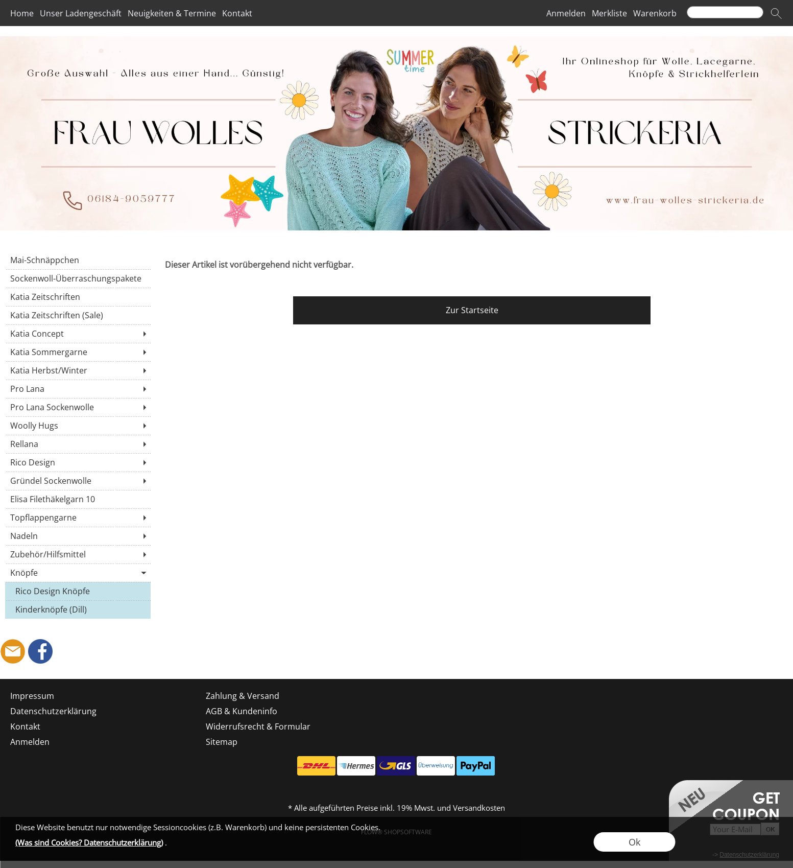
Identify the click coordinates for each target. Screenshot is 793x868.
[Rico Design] (78, 462)
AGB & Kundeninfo (241, 711)
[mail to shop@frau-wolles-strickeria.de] (13, 651)
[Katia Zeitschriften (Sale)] (78, 315)
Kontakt (237, 13)
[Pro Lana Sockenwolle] (78, 407)
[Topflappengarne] (78, 517)
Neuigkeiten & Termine (172, 13)
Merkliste (609, 13)
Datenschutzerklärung (53, 711)
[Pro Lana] (78, 389)
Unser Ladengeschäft (81, 13)
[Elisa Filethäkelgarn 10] (78, 499)
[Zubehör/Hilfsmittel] (78, 554)
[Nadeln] (78, 536)
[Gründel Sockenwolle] (78, 481)
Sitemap (221, 741)
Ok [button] (634, 842)
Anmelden (566, 13)
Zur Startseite (472, 310)
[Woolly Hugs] (78, 425)
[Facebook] (40, 651)
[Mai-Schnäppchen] (78, 260)
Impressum (32, 695)
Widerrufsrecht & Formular (258, 726)
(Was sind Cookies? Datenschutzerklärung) (89, 842)
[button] (776, 13)
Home (22, 13)
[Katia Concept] (78, 333)
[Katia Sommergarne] (78, 352)
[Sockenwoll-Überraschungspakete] (78, 278)
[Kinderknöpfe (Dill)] (78, 609)
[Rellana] (78, 444)
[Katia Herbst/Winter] (78, 370)
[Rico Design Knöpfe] (78, 591)
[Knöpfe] (78, 573)
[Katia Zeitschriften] (78, 297)
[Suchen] (725, 12)
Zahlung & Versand (242, 695)
